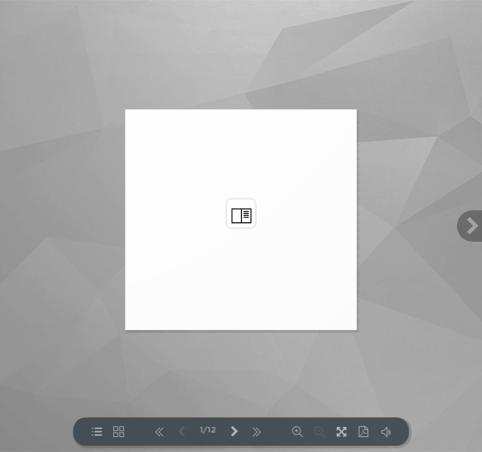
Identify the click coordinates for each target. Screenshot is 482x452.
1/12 (208, 430)
